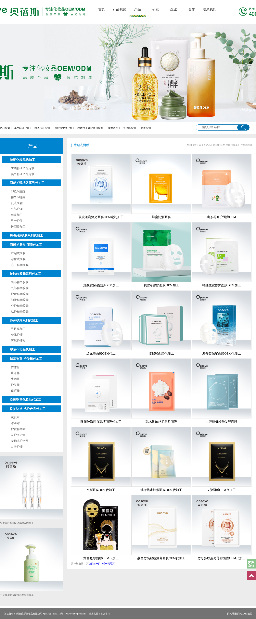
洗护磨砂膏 (18, 435)
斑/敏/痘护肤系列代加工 (26, 235)
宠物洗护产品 (20, 441)
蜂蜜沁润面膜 (161, 217)
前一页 (96, 563)
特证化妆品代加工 (22, 160)
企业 (173, 9)
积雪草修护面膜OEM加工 (161, 285)
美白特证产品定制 (22, 174)
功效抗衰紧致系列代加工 (91, 128)
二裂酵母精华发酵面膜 (221, 421)
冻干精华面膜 (20, 265)
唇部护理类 (18, 340)
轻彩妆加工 (18, 226)
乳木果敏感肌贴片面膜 (161, 421)
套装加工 (17, 215)
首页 (101, 9)
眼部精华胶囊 (20, 288)
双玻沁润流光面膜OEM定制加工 (101, 217)
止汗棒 (15, 373)
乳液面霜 (17, 203)
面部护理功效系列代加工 (27, 183)
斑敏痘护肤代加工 (65, 128)
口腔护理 (17, 446)
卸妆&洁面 (18, 191)
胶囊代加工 (147, 128)
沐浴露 (15, 423)
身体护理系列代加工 (24, 320)
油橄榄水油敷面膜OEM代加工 (161, 490)
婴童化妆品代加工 (22, 349)
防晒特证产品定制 (22, 168)
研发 (155, 9)
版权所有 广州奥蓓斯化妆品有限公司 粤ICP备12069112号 (33, 613)
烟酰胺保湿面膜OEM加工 (101, 285)
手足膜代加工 (130, 128)
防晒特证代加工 (43, 128)
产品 (137, 9)
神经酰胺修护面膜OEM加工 (221, 285)
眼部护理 (17, 209)
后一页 (106, 563)
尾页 (112, 563)
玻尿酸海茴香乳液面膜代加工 (101, 421)
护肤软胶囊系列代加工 (25, 273)
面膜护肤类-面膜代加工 (26, 244)
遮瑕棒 (15, 390)
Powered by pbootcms (75, 613)
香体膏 (15, 367)
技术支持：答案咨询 (99, 613)
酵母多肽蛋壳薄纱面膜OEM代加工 (222, 558)
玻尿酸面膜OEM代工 (101, 353)
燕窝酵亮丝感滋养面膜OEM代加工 (161, 558)
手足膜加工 (18, 329)
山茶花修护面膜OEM (221, 217)
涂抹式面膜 (18, 259)
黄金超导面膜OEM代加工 (101, 558)
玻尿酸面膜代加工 (161, 353)
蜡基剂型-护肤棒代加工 (26, 358)
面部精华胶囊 (20, 282)
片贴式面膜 (18, 253)
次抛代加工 (114, 128)
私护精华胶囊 (20, 311)
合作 (191, 9)
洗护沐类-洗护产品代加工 (27, 409)
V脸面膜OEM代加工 (101, 490)
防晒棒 (15, 379)
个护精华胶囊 (20, 305)
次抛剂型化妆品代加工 (25, 399)
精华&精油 (18, 197)
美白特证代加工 (23, 128)
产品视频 (119, 9)
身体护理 (17, 334)
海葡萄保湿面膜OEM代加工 (221, 353)
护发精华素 (18, 429)
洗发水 (15, 417)
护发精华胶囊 (20, 294)
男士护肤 (17, 220)
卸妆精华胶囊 (20, 300)
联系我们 (209, 9)
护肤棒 (15, 385)
